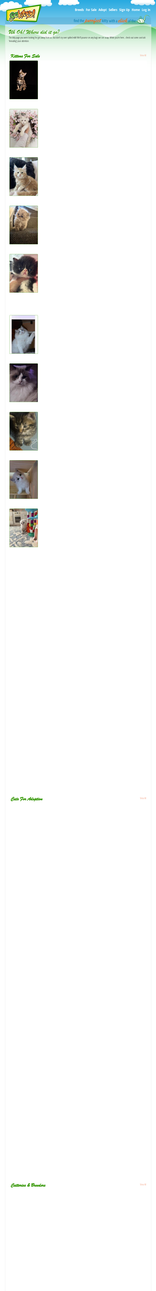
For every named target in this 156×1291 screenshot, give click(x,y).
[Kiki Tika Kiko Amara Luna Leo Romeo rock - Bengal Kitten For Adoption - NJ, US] (43, 1059)
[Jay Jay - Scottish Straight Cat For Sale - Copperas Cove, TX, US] (35, 571)
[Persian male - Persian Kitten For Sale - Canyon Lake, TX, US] (23, 243)
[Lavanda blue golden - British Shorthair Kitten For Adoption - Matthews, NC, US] (43, 996)
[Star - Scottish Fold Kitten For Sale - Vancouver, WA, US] (33, 774)
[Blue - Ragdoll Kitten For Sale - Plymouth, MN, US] (23, 352)
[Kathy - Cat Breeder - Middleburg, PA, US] (27, 1253)
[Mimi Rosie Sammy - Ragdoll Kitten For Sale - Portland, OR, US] (36, 749)
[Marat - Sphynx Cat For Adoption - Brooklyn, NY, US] (31, 843)
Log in (146, 9)
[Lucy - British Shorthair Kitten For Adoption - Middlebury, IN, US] (36, 1008)
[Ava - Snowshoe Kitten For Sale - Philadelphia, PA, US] (32, 724)
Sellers (113, 9)
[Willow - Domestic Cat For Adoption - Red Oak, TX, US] (32, 983)
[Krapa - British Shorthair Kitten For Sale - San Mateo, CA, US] (35, 762)
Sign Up (124, 9)
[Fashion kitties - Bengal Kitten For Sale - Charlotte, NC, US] (23, 98)
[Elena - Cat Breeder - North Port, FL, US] (27, 1273)
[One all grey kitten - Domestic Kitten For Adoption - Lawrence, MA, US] (38, 805)
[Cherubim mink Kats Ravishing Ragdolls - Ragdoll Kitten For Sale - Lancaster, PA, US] (23, 401)
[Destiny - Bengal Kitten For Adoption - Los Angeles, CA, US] (34, 869)
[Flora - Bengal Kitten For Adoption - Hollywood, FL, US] (32, 907)
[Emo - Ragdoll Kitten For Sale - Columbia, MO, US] (30, 673)
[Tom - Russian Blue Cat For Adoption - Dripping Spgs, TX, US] (35, 1148)
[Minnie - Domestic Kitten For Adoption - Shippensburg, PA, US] (35, 881)
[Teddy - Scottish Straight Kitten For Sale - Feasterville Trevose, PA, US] (38, 698)
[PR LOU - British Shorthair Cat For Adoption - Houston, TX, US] (35, 830)
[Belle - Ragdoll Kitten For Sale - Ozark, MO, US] (29, 660)
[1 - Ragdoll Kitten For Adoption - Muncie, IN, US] (30, 1123)
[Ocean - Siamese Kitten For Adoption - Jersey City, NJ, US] (33, 1085)
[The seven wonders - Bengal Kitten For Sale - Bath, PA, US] (34, 584)
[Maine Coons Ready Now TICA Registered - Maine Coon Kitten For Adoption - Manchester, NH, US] (51, 970)
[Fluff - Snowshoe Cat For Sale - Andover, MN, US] (30, 597)
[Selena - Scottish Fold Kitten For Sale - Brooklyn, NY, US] (33, 736)
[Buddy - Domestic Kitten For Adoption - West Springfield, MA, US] (36, 894)
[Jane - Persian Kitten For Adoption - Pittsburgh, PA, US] (32, 818)
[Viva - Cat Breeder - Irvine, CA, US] (24, 1202)
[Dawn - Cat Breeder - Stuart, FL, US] (25, 1191)
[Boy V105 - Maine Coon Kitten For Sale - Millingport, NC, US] (23, 195)
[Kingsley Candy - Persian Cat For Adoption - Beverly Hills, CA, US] (36, 1034)
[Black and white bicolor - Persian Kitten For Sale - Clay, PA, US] (23, 291)
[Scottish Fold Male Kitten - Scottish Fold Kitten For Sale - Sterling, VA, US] (23, 546)
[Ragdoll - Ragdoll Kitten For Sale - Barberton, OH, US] (32, 609)
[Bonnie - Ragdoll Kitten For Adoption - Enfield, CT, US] (32, 919)
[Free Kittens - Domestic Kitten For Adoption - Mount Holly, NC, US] (37, 1110)
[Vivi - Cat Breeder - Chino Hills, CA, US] (25, 1284)
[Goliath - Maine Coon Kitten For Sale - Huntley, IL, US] (23, 146)
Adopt (103, 9)
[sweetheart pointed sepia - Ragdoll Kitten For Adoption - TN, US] (36, 1135)
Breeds (79, 9)
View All (143, 55)
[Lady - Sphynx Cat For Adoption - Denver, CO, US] (30, 958)
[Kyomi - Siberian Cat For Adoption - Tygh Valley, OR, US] (32, 1161)
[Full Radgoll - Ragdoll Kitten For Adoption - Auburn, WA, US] (34, 1046)
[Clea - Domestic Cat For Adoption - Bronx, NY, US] (30, 1021)
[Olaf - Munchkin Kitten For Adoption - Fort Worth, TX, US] (33, 945)
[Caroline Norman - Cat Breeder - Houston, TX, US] (30, 1232)
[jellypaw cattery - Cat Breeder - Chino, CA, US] (28, 1222)
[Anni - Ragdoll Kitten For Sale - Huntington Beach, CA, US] (23, 498)
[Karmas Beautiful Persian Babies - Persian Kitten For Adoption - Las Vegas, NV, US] (44, 1097)
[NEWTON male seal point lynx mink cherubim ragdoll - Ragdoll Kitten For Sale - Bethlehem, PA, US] (50, 622)
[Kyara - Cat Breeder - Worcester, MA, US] (27, 1212)
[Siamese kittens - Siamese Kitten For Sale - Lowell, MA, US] (34, 304)
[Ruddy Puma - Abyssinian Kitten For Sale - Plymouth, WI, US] (34, 685)
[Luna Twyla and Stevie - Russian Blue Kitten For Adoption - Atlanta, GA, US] (40, 1072)
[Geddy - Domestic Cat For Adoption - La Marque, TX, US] (33, 932)
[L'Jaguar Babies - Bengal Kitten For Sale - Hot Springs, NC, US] (35, 635)
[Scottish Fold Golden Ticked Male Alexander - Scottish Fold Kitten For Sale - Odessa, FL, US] (47, 711)
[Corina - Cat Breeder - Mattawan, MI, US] (27, 1263)
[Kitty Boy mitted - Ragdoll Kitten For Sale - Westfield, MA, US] (35, 647)
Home (136, 9)
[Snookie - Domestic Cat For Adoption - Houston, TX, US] (33, 856)
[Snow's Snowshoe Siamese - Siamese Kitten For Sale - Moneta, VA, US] (39, 559)
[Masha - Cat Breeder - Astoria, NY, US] (26, 1243)
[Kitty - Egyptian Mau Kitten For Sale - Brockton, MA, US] (23, 449)
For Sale (91, 9)
